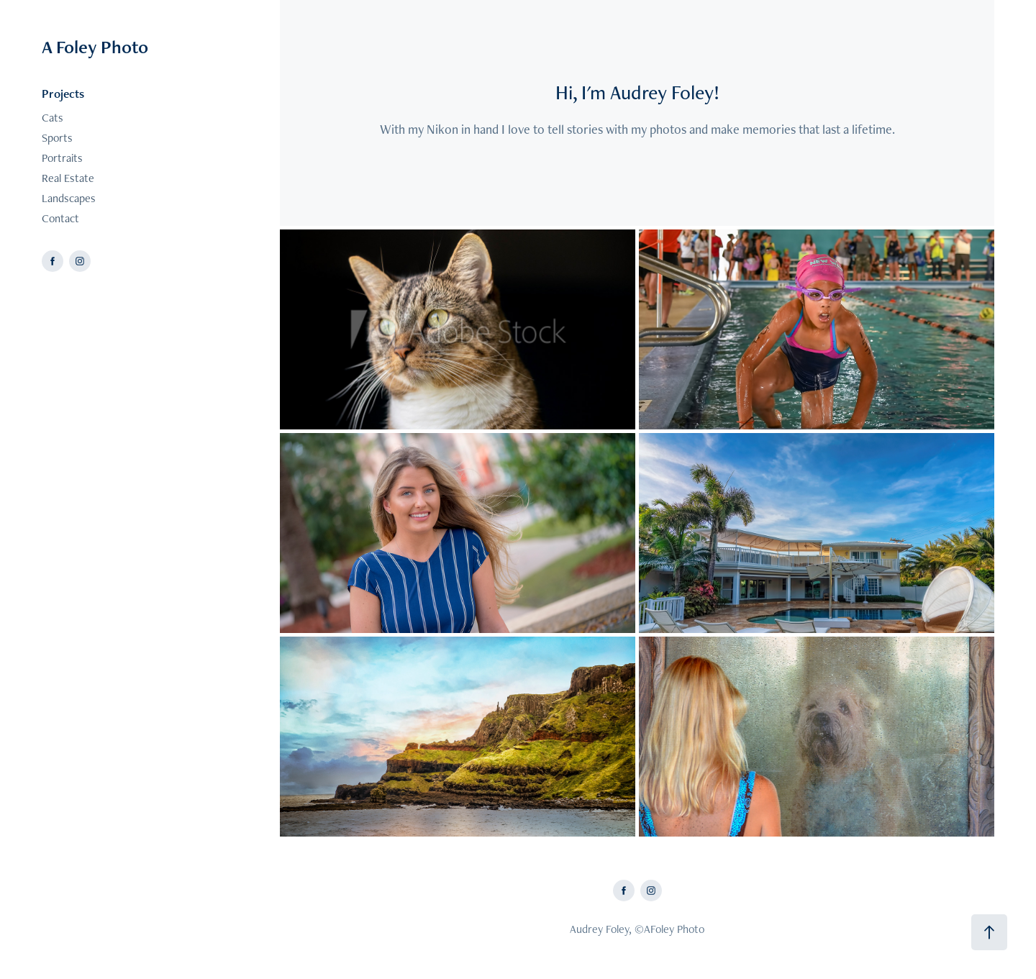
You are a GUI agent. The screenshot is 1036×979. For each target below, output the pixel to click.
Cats (52, 117)
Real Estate (68, 178)
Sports (57, 137)
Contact (60, 218)
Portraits (62, 157)
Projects (63, 93)
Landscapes (69, 198)
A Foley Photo (95, 47)
